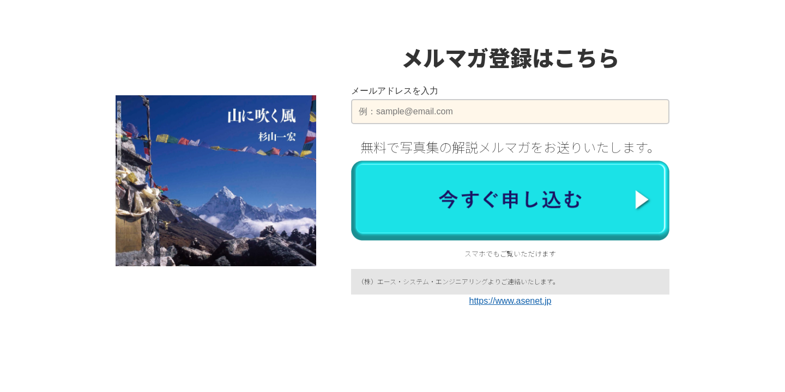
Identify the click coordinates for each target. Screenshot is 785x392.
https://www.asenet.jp (510, 300)
